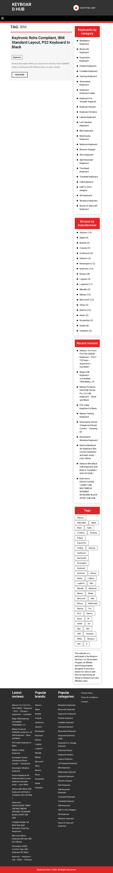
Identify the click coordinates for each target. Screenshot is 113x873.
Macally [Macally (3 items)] (80, 588)
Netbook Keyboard (88, 144)
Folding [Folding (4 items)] (80, 548)
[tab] (2, 18)
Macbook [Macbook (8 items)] (93, 588)
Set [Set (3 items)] (89, 623)
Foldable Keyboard (88, 71)
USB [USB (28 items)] (79, 634)
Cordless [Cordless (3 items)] (81, 533)
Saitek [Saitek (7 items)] (79, 623)
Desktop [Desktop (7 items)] (93, 533)
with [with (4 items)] (79, 644)
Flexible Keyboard (88, 66)
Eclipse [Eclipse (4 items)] (80, 538)
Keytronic (17, 57)
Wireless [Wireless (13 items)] (90, 639)
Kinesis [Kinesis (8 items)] (93, 573)
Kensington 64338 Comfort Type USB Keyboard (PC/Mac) (20, 849)
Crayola (83, 248)
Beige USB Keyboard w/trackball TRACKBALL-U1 (20, 722)
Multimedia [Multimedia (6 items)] (92, 603)
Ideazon (83, 258)
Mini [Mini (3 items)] (92, 598)
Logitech (84, 284)
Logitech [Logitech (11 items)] (80, 583)
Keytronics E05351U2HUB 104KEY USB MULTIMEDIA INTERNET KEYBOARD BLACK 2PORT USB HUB (88, 488)
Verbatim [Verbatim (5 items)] (90, 634)
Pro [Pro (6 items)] (90, 608)
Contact (84, 702)
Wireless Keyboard (89, 200)
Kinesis (83, 274)
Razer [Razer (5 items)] (79, 619)
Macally (83, 289)
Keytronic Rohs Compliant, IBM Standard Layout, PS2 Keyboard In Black (41, 42)
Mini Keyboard (86, 130)
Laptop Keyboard (88, 117)
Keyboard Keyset (88, 107)
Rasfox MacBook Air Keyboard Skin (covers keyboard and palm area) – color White (88, 452)
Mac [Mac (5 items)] (91, 583)
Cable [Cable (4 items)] (89, 528)
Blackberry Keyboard (66, 705)
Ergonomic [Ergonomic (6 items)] (81, 543)
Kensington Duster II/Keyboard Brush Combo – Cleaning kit (21, 760)
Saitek (82, 325)
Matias (83, 294)
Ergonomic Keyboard (67, 714)
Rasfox (83, 310)
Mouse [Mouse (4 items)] (80, 603)
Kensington (85, 263)
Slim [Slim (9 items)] (88, 629)
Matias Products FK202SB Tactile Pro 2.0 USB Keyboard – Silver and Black (88, 393)
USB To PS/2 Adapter (67, 810)
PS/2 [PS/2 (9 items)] (79, 613)
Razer (82, 315)
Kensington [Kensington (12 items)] (82, 563)
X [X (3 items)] (86, 644)
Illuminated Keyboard (67, 731)
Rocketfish (85, 320)
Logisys (83, 279)
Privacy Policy (87, 693)
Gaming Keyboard (88, 76)
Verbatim (84, 330)
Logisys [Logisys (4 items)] (91, 578)
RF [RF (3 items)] (88, 619)
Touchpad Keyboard (66, 797)
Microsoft (84, 299)
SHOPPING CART (87, 8)
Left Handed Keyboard (67, 763)
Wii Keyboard (86, 195)
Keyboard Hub (21, 7)
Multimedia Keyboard (67, 772)
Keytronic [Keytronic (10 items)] (81, 573)
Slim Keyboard (86, 154)
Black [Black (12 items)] (79, 528)
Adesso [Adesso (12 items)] (80, 518)
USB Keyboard (86, 182)
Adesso (83, 232)
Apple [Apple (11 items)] (93, 523)
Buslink (83, 243)
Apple (82, 237)
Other (82, 305)
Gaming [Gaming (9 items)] (92, 548)
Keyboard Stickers (88, 112)
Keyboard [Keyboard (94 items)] (81, 568)
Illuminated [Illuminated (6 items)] (81, 558)
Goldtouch (85, 253)
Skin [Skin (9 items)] (79, 629)
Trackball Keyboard (89, 176)
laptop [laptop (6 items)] (79, 578)
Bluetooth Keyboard (66, 709)
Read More (18, 74)
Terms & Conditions (89, 697)
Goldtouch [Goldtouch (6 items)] (81, 553)
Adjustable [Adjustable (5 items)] (81, 523)
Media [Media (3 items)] (90, 593)
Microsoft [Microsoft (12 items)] (81, 598)
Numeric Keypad (87, 149)
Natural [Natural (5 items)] (80, 608)
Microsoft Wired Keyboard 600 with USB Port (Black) (21, 839)
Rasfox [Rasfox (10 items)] (90, 613)
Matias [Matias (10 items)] (80, 593)
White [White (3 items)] (79, 639)
